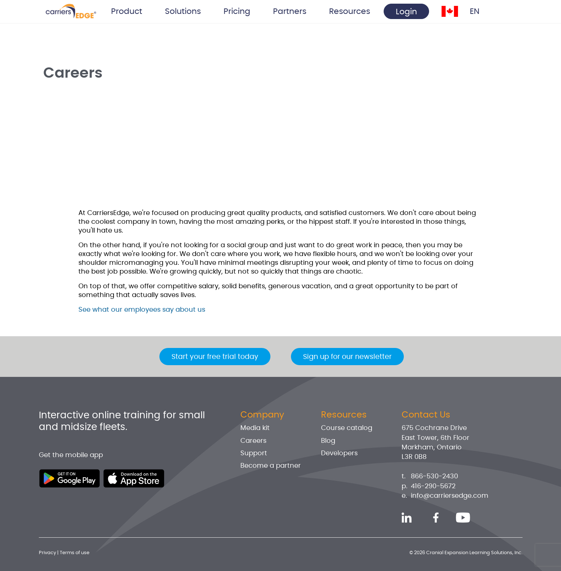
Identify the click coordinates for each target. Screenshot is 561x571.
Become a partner (270, 466)
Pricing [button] (237, 11)
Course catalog (346, 428)
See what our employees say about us (141, 310)
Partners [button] (289, 11)
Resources (344, 415)
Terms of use (74, 552)
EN (474, 11)
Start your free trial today (214, 356)
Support (253, 453)
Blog (328, 441)
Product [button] (126, 11)
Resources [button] (349, 11)
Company (262, 415)
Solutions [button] (183, 11)
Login (406, 12)
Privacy (47, 552)
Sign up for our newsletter (347, 356)
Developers (339, 453)
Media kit (255, 428)
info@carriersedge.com (449, 496)
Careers (253, 441)
